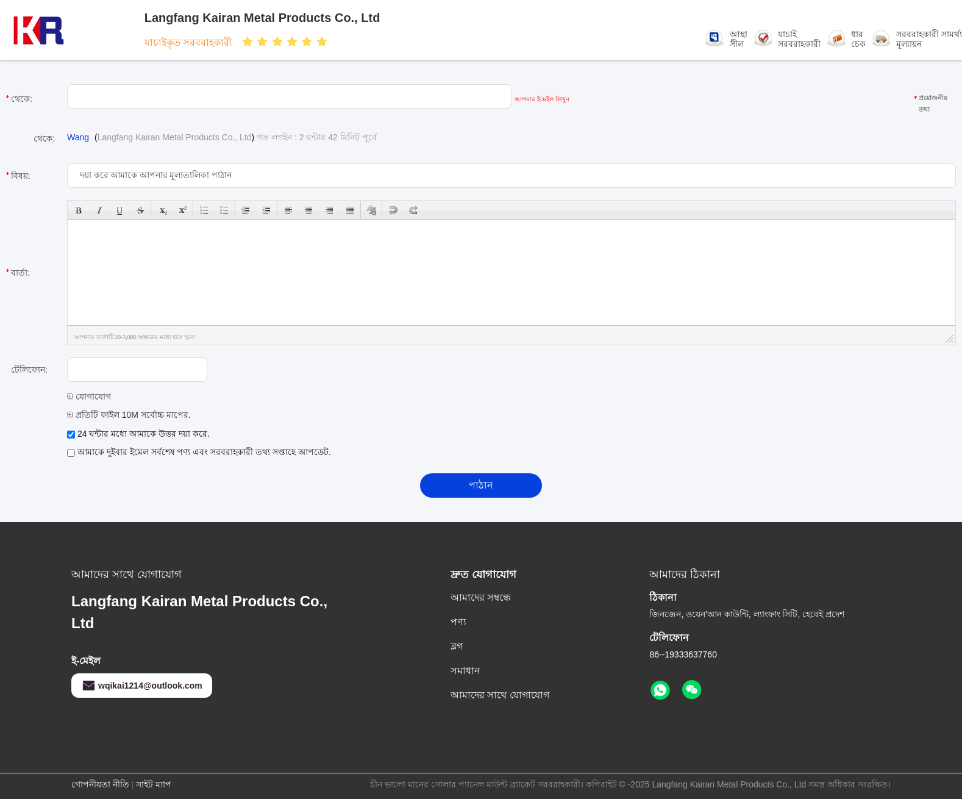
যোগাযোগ (89, 396)
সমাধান (465, 670)
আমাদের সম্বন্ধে (481, 597)
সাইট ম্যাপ (153, 784)
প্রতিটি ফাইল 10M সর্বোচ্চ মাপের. (129, 415)
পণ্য (458, 622)
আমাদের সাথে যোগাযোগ (500, 695)
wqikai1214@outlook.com (141, 685)
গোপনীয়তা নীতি (100, 784)
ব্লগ (457, 646)
